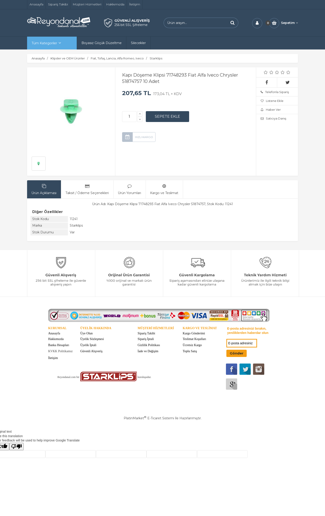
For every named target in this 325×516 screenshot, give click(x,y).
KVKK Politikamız (60, 351)
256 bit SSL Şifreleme (131, 25)
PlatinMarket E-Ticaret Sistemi (149, 418)
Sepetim (289, 23)
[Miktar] (129, 116)
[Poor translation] (16, 446)
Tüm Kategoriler (44, 43)
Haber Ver (271, 109)
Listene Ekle (272, 101)
